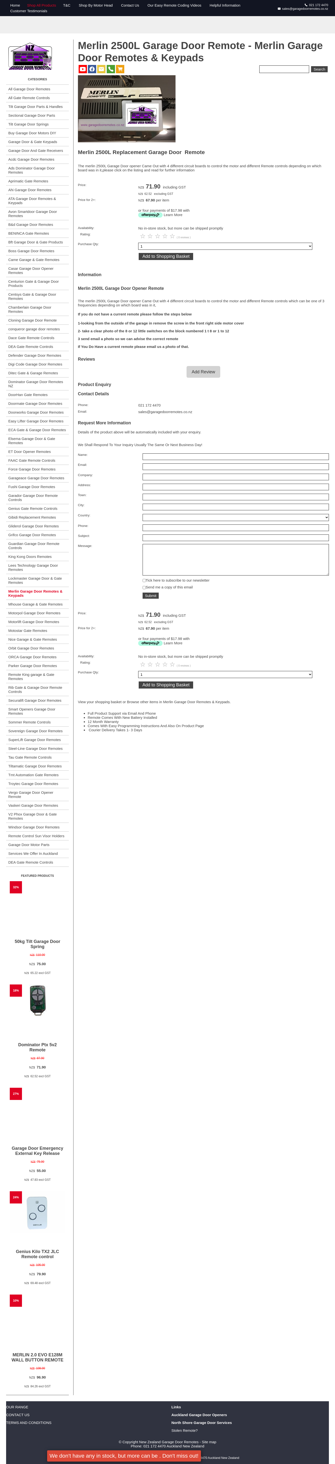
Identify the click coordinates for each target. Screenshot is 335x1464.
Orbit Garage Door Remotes (31, 648)
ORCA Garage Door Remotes (32, 657)
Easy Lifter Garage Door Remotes (35, 421)
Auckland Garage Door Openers (199, 1415)
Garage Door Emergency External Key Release (37, 1151)
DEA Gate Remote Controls (30, 347)
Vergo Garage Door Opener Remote (30, 794)
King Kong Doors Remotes (30, 556)
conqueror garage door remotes (34, 329)
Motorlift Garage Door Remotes (33, 622)
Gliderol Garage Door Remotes (33, 526)
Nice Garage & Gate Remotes (32, 639)
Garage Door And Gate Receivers (35, 150)
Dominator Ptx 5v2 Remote (37, 1047)
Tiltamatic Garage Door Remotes (35, 766)
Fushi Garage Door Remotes (31, 487)
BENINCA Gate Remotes (28, 233)
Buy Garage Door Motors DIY (32, 133)
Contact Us (130, 5)
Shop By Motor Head (96, 5)
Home (15, 5)
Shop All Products (41, 5)
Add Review (203, 371)
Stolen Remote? (184, 1430)
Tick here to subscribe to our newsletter (177, 585)
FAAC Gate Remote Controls (31, 460)
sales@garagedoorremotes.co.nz (303, 8)
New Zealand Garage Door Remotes (169, 1442)
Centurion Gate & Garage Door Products (33, 283)
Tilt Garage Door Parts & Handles (35, 107)
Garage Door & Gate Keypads (32, 142)
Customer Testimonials (28, 11)
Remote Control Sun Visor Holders (36, 836)
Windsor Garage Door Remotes (34, 827)
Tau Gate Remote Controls (30, 757)
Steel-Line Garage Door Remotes (35, 748)
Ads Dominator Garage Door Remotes (31, 170)
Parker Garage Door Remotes (32, 666)
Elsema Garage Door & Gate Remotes (31, 441)
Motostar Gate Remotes (27, 630)
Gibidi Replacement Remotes (32, 517)
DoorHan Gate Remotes (28, 395)
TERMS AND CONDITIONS (29, 1423)
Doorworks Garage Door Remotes (36, 412)
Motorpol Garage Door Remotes (34, 613)
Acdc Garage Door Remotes (31, 159)
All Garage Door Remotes (29, 89)
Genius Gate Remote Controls (32, 508)
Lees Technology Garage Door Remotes (33, 567)
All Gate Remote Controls (29, 98)
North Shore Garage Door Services (201, 1423)
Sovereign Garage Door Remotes (35, 731)
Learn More (173, 215)
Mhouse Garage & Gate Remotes (35, 604)
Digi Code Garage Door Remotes (35, 364)
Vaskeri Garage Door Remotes (33, 805)
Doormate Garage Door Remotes (35, 403)
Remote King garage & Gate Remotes (31, 676)
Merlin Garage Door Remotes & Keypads (35, 593)
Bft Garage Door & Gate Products (35, 242)
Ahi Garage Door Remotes (30, 190)
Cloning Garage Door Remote (32, 320)
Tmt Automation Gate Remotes (33, 775)
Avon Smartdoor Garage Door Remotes (32, 213)
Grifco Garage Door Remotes (32, 535)
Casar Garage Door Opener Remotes (30, 270)
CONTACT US (18, 1415)
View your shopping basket (100, 707)
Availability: (86, 228)
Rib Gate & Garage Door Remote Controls (35, 689)
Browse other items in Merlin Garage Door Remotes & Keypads (178, 707)
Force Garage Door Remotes (31, 469)
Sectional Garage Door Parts (31, 115)
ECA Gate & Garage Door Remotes (37, 430)
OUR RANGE (17, 1407)
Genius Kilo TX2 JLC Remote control (37, 1254)
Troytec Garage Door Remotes (33, 784)
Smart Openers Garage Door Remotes (31, 711)
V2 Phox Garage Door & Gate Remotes (32, 816)
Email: (82, 411)
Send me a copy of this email (169, 592)
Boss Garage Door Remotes (31, 251)
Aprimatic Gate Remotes (28, 181)
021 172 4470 (316, 5)
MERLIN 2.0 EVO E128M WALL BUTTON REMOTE (37, 1357)
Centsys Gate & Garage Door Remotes (32, 296)
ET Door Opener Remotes (29, 452)
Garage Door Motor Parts (28, 845)
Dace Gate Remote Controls (31, 338)
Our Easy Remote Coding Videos (174, 5)
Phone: (83, 405)
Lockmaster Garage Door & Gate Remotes (35, 580)
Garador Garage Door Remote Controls (33, 497)
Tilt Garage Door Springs (28, 124)
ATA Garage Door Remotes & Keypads (32, 201)
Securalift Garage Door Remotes (35, 700)
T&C (66, 5)
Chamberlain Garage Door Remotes (29, 309)
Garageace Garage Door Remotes (36, 478)
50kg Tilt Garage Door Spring (37, 944)
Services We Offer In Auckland (33, 853)
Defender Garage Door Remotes (34, 355)
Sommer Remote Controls (29, 722)
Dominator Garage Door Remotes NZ (35, 384)
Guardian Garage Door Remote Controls (33, 546)
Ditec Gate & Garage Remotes (33, 373)
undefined (236, 517)
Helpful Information (225, 5)
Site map (209, 1442)
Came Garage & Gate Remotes (33, 260)
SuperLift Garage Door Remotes (34, 740)
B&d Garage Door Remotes (30, 224)
